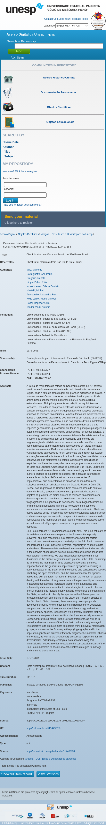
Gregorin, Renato (35, 278)
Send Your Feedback (69, 18)
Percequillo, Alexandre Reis (41, 294)
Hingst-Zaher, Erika (37, 282)
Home (51, 34)
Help (85, 18)
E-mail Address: (11, 178)
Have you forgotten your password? (22, 204)
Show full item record (17, 774)
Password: (8, 189)
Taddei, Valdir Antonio (38, 307)
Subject (9, 156)
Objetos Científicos (28, 234)
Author (9, 147)
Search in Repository (21, 41)
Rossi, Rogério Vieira (38, 303)
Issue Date (11, 142)
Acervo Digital (7, 234)
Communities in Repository (54, 65)
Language (66, 25)
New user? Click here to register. (20, 171)
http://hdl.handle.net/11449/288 (43, 728)
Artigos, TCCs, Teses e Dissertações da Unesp (66, 234)
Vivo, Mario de (34, 269)
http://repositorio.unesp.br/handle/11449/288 (50, 751)
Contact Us (50, 18)
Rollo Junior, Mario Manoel (41, 298)
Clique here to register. (19, 222)
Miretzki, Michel (34, 290)
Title (7, 151)
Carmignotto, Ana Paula (39, 274)
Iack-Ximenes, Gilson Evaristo (42, 286)
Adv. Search (18, 57)
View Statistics (48, 774)
